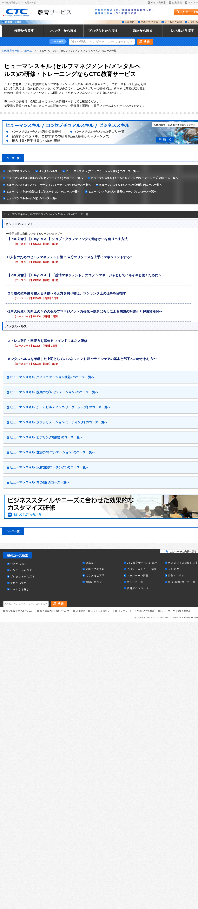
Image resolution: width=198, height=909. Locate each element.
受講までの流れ (149, 22)
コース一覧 (13, 158)
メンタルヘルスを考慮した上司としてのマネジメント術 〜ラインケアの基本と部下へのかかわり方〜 (82, 359)
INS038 (37, 298)
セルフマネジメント (18, 171)
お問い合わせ (94, 582)
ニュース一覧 (135, 582)
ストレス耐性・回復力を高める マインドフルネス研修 (47, 340)
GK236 (37, 262)
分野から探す (18, 564)
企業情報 (177, 2)
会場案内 (130, 22)
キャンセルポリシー (101, 611)
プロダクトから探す (22, 576)
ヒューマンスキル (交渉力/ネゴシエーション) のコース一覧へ (43, 191)
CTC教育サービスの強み (142, 563)
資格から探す (18, 583)
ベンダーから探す (21, 570)
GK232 (37, 363)
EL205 (36, 345)
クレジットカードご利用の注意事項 (136, 611)
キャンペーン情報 (138, 575)
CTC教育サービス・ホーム (17, 50)
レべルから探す (19, 589)
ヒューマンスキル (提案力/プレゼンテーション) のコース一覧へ (44, 177)
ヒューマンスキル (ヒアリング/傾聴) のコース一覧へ (130, 184)
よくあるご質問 (173, 22)
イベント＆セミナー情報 (142, 569)
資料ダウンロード (138, 588)
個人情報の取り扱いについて (55, 611)
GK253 (37, 244)
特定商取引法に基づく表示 (19, 611)
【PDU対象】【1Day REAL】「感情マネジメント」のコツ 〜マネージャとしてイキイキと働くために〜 (84, 275)
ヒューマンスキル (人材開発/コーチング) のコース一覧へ (122, 191)
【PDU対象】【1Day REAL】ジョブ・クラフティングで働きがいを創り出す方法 (67, 239)
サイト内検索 (158, 2)
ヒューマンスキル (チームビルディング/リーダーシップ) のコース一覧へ (134, 177)
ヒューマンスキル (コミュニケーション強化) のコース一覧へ (102, 171)
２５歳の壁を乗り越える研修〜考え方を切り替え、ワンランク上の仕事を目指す (66, 293)
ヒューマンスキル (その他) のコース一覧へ (32, 198)
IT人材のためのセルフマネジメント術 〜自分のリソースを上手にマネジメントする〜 (70, 257)
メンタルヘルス (48, 171)
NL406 (37, 316)
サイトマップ (168, 611)
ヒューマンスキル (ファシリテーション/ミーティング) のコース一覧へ (48, 184)
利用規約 (80, 611)
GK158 (37, 280)
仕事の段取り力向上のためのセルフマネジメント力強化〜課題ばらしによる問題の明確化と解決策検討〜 (84, 311)
